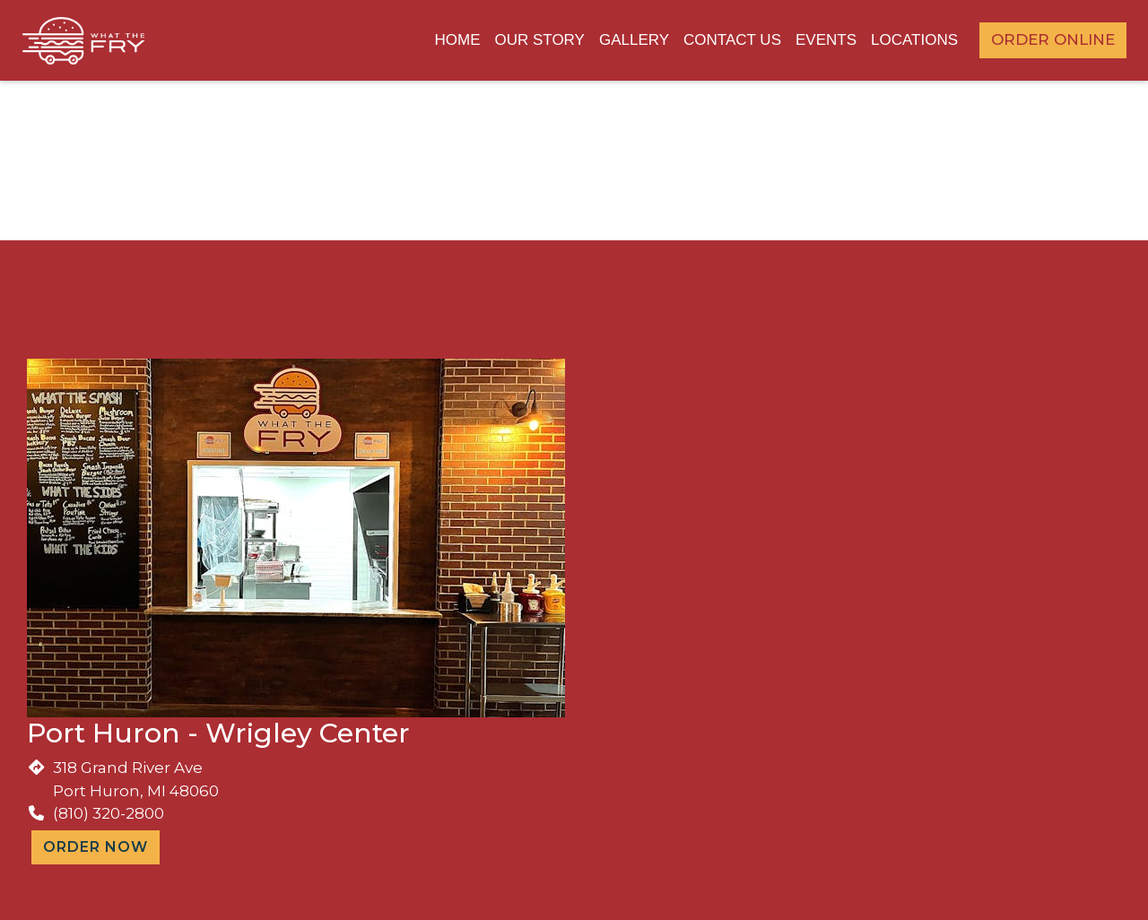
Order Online (1053, 39)
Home (457, 39)
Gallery (634, 39)
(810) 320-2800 (108, 813)
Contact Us (732, 39)
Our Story (539, 39)
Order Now (95, 846)
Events (826, 39)
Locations (914, 39)
